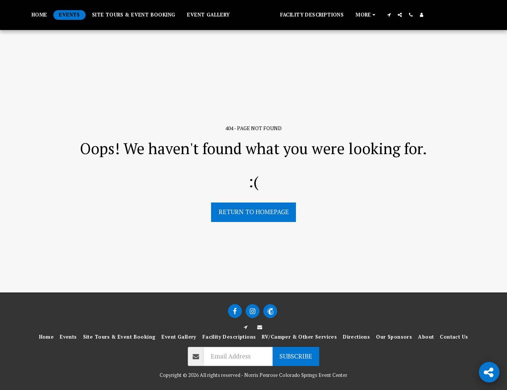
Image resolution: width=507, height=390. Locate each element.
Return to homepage (254, 212)
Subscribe (295, 356)
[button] (396, 14)
